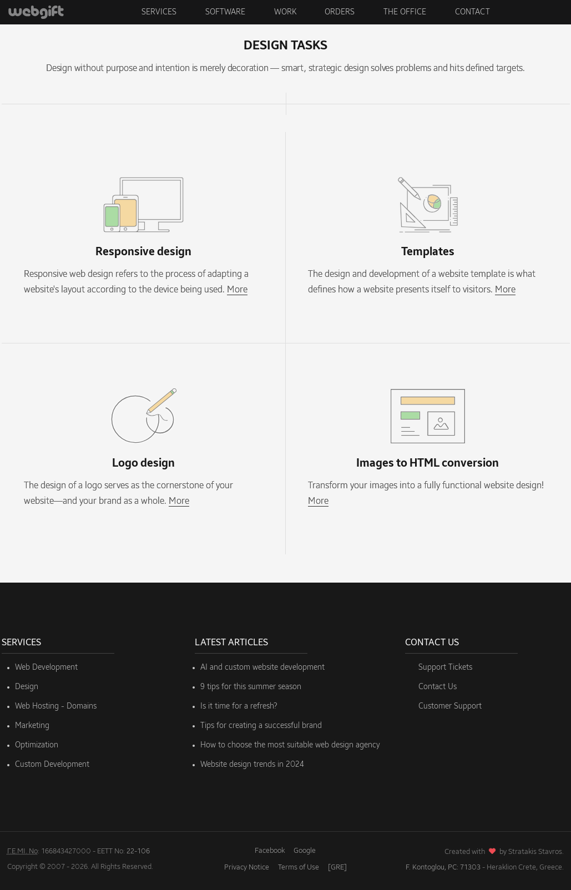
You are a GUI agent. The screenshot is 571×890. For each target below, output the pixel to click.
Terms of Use (298, 867)
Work (285, 12)
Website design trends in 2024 (252, 764)
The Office (404, 12)
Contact (472, 12)
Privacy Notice (246, 867)
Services (159, 12)
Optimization (36, 745)
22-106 (138, 851)
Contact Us (437, 687)
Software (225, 12)
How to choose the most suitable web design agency (290, 745)
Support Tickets (445, 667)
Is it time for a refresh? (238, 706)
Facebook (270, 850)
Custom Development (52, 764)
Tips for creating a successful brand (261, 726)
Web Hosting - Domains (56, 706)
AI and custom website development (262, 667)
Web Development (46, 667)
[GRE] (337, 867)
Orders (340, 12)
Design (26, 687)
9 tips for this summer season (250, 687)
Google (305, 850)
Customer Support (450, 706)
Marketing (32, 726)
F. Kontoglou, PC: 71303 (443, 867)
